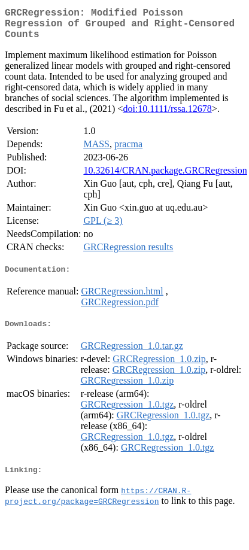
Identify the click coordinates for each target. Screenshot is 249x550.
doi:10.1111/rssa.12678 (167, 116)
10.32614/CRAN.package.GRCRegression (165, 177)
